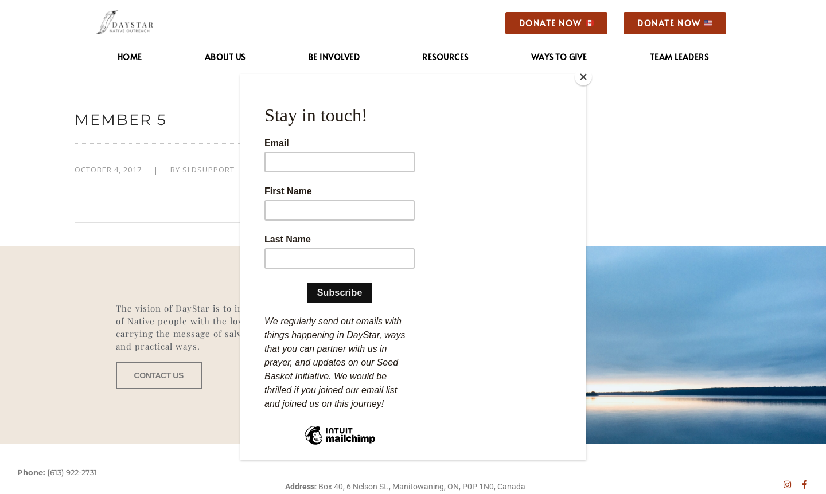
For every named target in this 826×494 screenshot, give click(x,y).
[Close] (583, 76)
